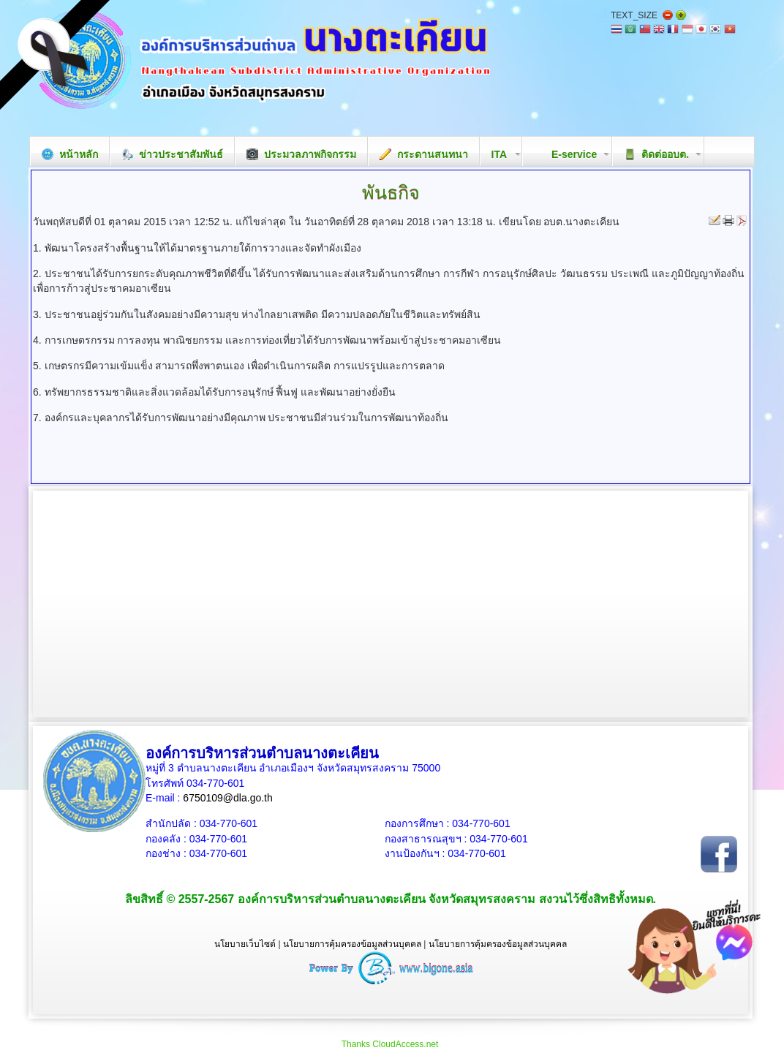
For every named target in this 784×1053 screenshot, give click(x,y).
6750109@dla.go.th (227, 798)
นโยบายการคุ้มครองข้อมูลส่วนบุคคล (352, 944)
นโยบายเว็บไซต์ (245, 944)
